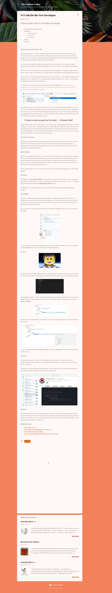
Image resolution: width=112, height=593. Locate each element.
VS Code (27, 441)
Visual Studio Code (29, 427)
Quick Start (28, 247)
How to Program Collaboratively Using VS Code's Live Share (41, 434)
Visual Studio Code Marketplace (33, 429)
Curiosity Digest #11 (28, 562)
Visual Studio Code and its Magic (33, 432)
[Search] (94, 4)
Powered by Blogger (56, 585)
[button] (78, 15)
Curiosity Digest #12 (28, 521)
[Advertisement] (89, 37)
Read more (75, 536)
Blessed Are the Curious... (30, 542)
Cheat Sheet (39, 349)
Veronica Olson (60, 588)
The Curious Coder (30, 4)
